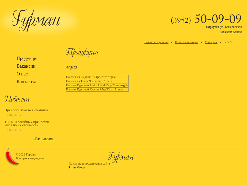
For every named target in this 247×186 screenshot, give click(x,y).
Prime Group (77, 167)
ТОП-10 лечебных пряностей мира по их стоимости (27, 124)
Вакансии (26, 66)
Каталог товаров (186, 42)
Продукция (28, 58)
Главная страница (156, 42)
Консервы (211, 42)
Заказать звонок (231, 32)
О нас (22, 73)
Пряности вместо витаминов (26, 110)
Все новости (44, 139)
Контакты (26, 81)
